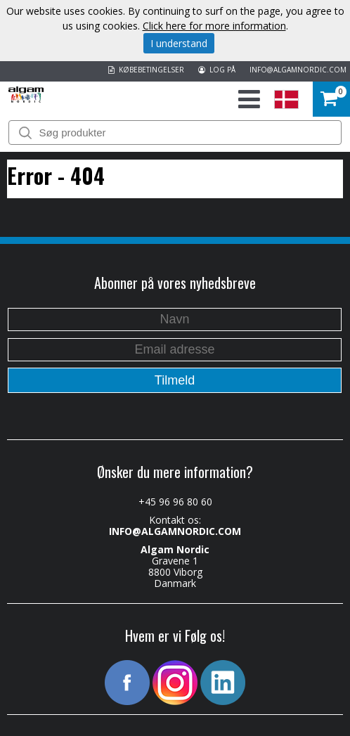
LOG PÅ (216, 70)
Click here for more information (214, 25)
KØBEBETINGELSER (146, 70)
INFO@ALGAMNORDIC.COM (297, 70)
